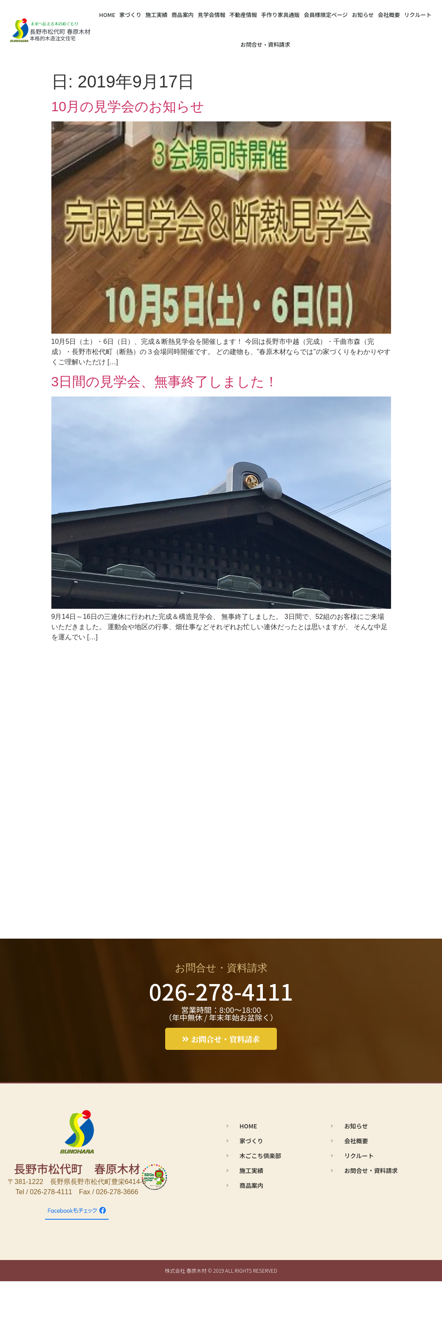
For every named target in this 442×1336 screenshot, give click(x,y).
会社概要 (389, 15)
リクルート (418, 15)
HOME (107, 15)
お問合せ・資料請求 (265, 44)
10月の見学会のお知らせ (128, 106)
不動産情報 (243, 15)
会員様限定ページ (326, 15)
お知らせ (363, 15)
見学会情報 (211, 15)
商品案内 (183, 15)
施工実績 (156, 15)
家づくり (130, 15)
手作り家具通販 (280, 15)
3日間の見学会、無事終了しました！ (165, 381)
